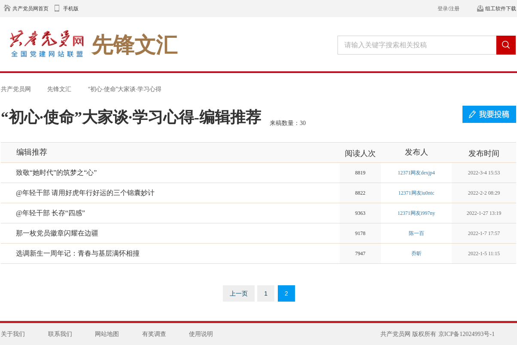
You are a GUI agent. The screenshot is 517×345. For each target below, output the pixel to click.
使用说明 (201, 334)
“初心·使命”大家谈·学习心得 (124, 88)
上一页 (239, 293)
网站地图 (107, 334)
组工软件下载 (500, 9)
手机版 (71, 9)
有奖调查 (154, 334)
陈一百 (416, 233)
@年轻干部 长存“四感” (50, 213)
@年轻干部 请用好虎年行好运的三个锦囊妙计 (85, 192)
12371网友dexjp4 (416, 173)
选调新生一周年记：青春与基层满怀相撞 (78, 253)
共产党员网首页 (30, 9)
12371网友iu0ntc (416, 193)
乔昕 (416, 253)
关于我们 (13, 334)
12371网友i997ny (416, 213)
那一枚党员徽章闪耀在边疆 (57, 233)
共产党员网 (16, 88)
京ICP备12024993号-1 (466, 334)
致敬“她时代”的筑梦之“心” (56, 172)
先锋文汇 (59, 88)
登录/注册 (448, 9)
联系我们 (60, 334)
